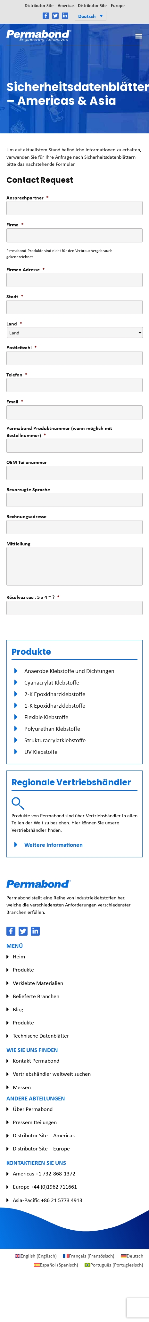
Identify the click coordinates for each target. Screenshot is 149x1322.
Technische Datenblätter (41, 1036)
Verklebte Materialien (38, 983)
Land (14, 323)
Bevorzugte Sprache (28, 489)
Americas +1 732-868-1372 (44, 1173)
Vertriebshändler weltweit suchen (52, 1074)
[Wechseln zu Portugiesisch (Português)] (113, 1264)
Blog (18, 1009)
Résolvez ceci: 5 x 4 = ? (33, 597)
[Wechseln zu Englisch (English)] (36, 1255)
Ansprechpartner (27, 197)
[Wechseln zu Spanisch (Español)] (56, 1264)
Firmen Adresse (25, 269)
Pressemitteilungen (35, 1122)
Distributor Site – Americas (50, 5)
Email (14, 401)
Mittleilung (18, 543)
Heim (19, 956)
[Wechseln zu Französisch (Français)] (89, 1255)
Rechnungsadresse (26, 516)
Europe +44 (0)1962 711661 (45, 1187)
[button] (90, 16)
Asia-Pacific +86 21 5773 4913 (47, 1200)
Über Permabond (33, 1109)
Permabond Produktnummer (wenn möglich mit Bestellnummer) (59, 432)
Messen (22, 1087)
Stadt (14, 296)
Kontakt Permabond (36, 1061)
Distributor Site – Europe (101, 5)
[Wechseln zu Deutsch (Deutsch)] (132, 1255)
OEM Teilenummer (26, 462)
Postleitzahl (21, 347)
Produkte (23, 969)
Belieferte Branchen (36, 996)
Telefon (17, 374)
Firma (15, 224)
